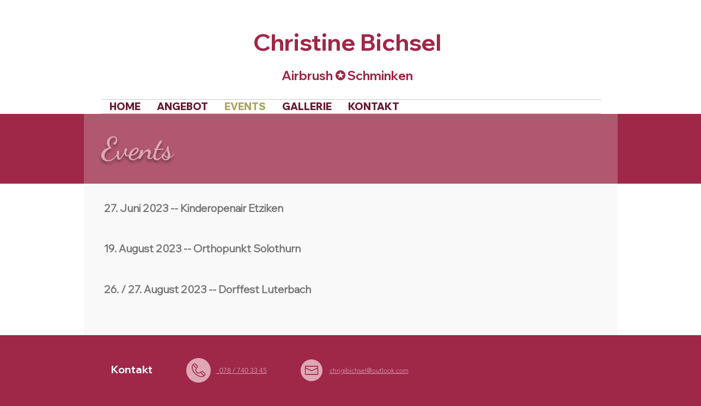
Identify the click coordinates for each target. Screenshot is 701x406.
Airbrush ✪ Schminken (347, 75)
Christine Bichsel (347, 42)
